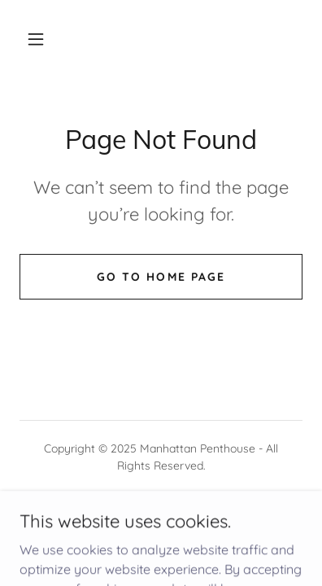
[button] (36, 39)
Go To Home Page (160, 276)
